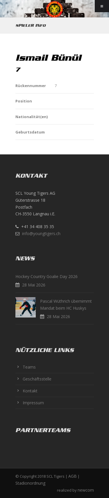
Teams (29, 367)
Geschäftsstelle (37, 379)
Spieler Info (30, 25)
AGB (72, 476)
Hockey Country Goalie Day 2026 (46, 276)
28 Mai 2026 (33, 285)
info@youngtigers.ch (41, 233)
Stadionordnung (30, 483)
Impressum (33, 402)
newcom (86, 490)
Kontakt (30, 391)
